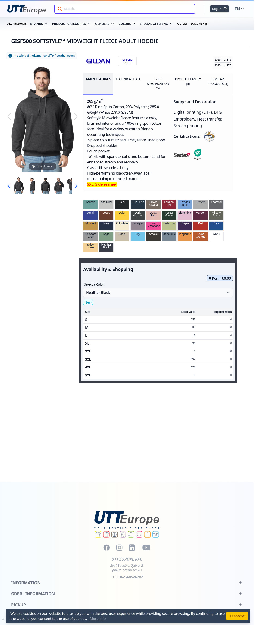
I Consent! (237, 616)
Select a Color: (94, 284)
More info (98, 618)
